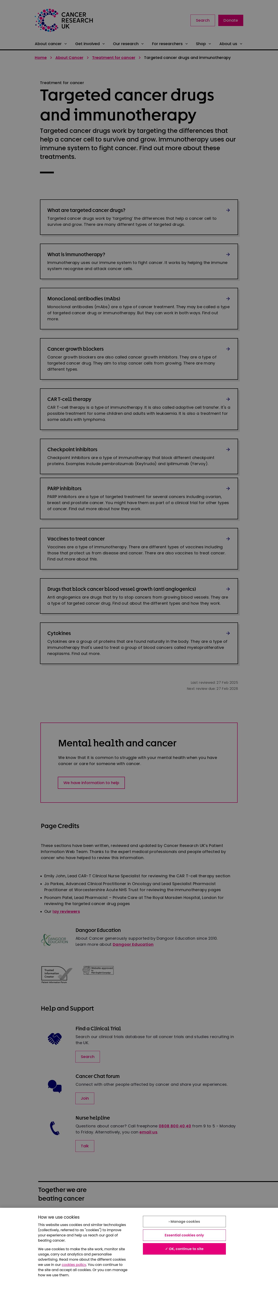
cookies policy (74, 1264)
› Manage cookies (184, 1221)
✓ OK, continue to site (184, 1248)
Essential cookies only (184, 1235)
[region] (139, 1249)
